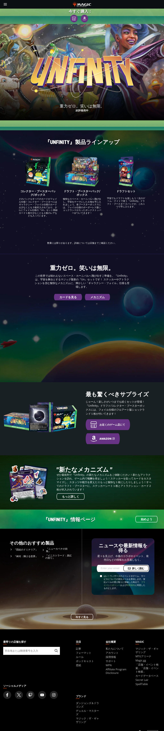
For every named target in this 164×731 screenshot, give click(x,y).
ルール (80, 657)
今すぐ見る (82, 617)
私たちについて (115, 648)
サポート (111, 661)
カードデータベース (147, 676)
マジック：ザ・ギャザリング (147, 650)
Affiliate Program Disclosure (116, 671)
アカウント (112, 653)
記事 (78, 648)
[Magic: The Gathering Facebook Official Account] (7, 695)
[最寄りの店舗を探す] (56, 651)
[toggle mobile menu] (5, 4)
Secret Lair (141, 680)
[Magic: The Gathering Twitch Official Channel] (30, 695)
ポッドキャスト (85, 661)
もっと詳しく (70, 496)
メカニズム (97, 297)
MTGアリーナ (143, 656)
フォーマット (83, 653)
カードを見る (68, 297)
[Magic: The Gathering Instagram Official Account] (54, 695)
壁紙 (78, 665)
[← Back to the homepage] (82, 4)
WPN (109, 665)
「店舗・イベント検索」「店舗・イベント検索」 (147, 668)
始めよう (146, 519)
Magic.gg (140, 660)
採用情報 (111, 657)
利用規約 (131, 585)
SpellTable (141, 684)
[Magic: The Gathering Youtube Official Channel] (42, 695)
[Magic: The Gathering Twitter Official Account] (19, 695)
